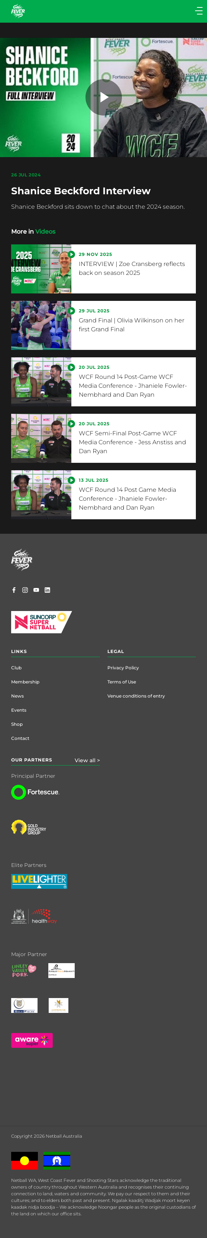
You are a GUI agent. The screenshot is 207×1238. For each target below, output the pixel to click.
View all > (87, 760)
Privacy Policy (123, 667)
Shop (17, 724)
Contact (20, 738)
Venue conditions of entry (136, 696)
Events (18, 710)
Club (16, 667)
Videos (45, 231)
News (17, 696)
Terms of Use (121, 682)
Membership (25, 682)
